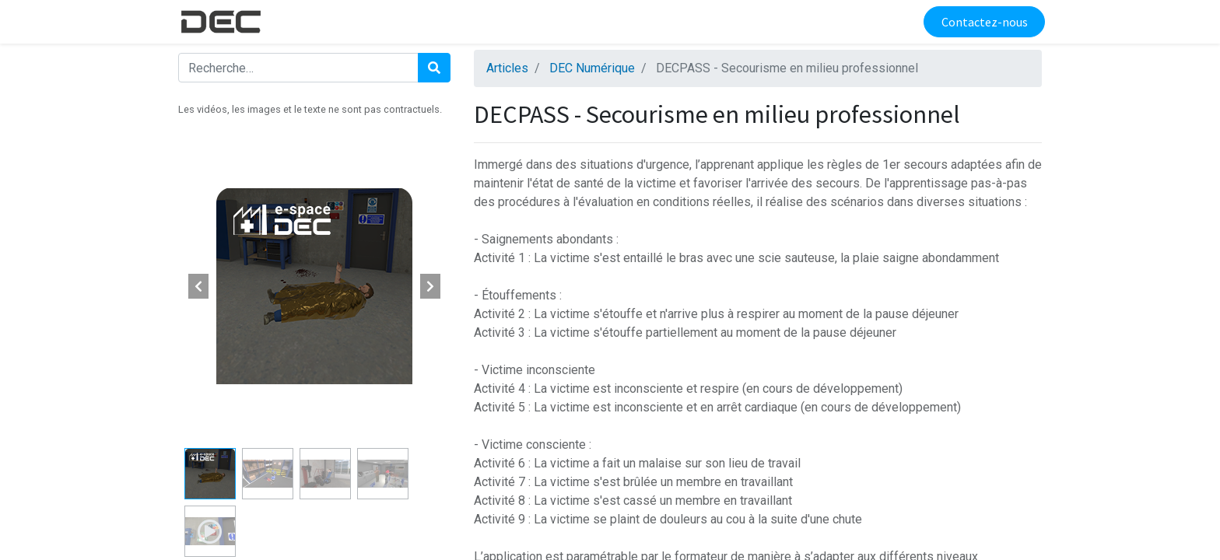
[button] (198, 286)
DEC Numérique (592, 68)
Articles (507, 68)
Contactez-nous (981, 22)
